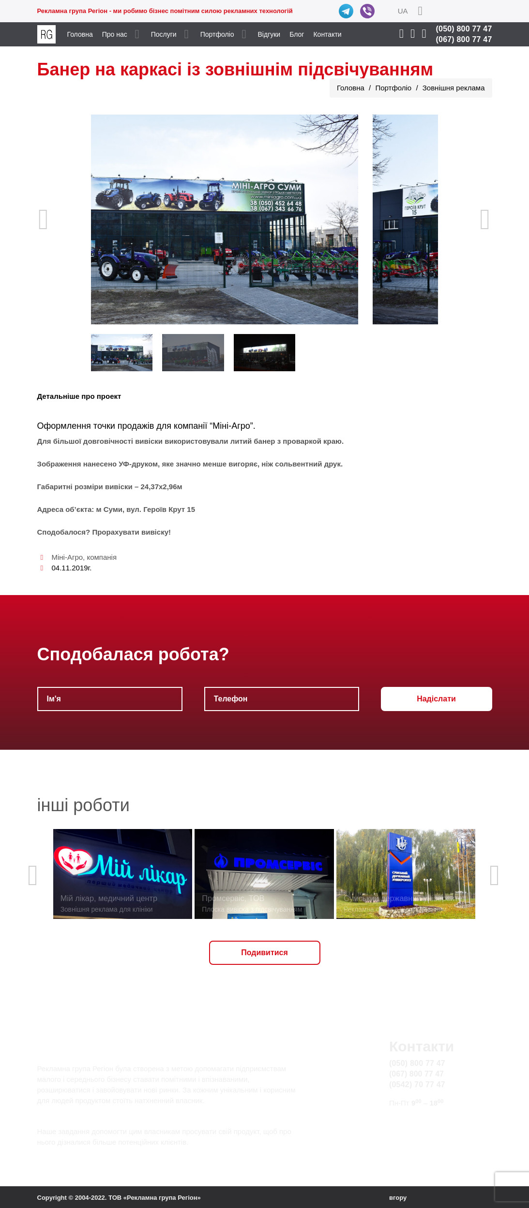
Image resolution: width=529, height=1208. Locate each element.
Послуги (164, 34)
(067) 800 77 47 (464, 39)
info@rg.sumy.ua (418, 1121)
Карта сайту (410, 1132)
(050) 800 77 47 (464, 29)
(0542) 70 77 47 (417, 1084)
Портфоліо (217, 34)
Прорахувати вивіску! (131, 532)
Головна (80, 34)
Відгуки (269, 34)
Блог (296, 34)
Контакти (327, 34)
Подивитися (264, 952)
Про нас (114, 34)
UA (403, 11)
